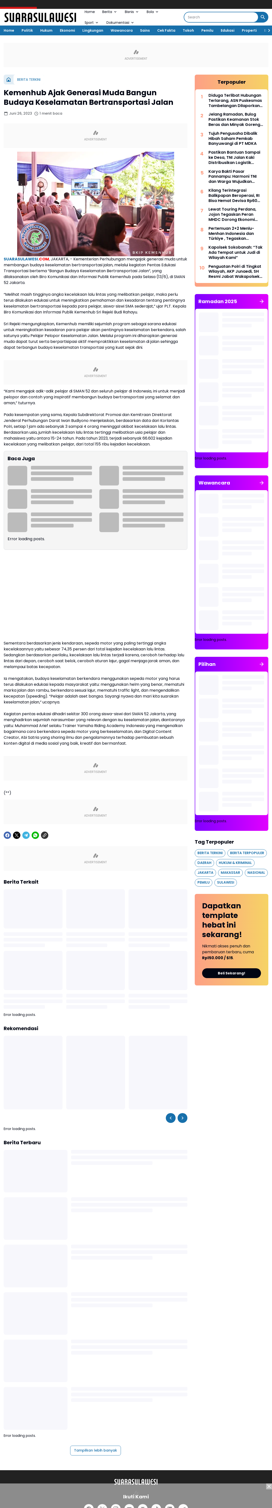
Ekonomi (67, 30)
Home (90, 11)
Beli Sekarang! (231, 973)
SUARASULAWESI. (26, 259)
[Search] (221, 17)
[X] (16, 835)
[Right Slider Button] (267, 30)
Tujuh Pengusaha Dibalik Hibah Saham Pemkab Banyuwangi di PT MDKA (232, 138)
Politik (27, 30)
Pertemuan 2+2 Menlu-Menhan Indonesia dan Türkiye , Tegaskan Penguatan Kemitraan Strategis (231, 233)
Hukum (46, 30)
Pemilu (207, 30)
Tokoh (188, 30)
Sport (92, 22)
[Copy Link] (44, 835)
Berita (109, 11)
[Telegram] (26, 835)
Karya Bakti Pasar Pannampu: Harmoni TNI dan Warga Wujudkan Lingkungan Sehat (232, 176)
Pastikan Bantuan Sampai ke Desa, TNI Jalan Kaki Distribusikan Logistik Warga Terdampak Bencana (234, 157)
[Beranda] (8, 79)
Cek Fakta (166, 30)
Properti (249, 30)
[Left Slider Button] (171, 1118)
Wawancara (122, 30)
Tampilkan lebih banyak (95, 1450)
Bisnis (132, 11)
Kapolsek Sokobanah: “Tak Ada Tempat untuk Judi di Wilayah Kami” (235, 252)
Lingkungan (92, 30)
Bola (153, 11)
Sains (145, 30)
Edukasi (227, 30)
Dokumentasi (120, 22)
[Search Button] (263, 17)
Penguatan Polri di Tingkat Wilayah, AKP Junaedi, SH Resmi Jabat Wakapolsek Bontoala (234, 271)
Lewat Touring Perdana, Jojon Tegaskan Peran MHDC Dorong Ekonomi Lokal (232, 214)
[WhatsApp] (35, 835)
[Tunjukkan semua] (262, 301)
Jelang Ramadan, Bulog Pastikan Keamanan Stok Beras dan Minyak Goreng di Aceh (234, 119)
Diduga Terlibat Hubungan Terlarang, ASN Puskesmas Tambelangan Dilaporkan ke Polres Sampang (235, 100)
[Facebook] (7, 835)
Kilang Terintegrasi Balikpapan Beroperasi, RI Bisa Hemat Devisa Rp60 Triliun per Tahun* (233, 195)
